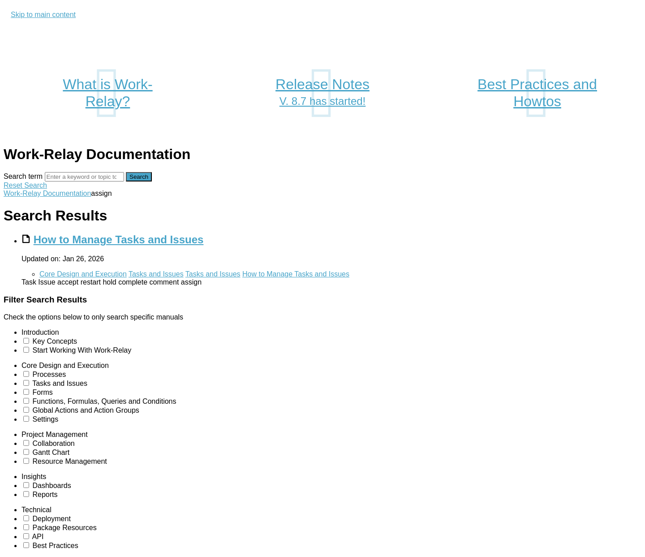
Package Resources (64, 527)
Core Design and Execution (83, 274)
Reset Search (25, 185)
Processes (49, 374)
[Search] (84, 176)
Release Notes (322, 93)
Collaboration (53, 443)
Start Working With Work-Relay (81, 350)
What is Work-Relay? (107, 92)
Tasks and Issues (156, 274)
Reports (44, 494)
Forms (42, 392)
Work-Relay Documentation (47, 193)
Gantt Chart (50, 452)
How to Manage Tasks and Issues (119, 239)
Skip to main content (43, 14)
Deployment (51, 518)
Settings (45, 419)
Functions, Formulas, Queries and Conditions (104, 401)
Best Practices (55, 545)
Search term (23, 176)
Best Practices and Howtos (537, 92)
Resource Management (69, 461)
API (38, 536)
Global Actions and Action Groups (85, 410)
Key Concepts (54, 341)
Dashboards (51, 485)
